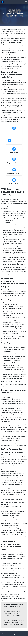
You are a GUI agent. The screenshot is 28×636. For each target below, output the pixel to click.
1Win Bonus (23, 634)
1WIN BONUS (8, 2)
